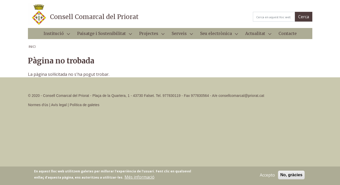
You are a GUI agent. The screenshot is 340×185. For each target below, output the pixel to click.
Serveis (180, 35)
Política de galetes (84, 105)
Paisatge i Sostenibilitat (102, 35)
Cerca (303, 17)
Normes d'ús (38, 105)
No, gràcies (291, 176)
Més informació (139, 178)
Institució (54, 35)
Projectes (149, 35)
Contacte (288, 33)
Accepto (267, 176)
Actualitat (256, 35)
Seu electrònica (217, 35)
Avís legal (59, 105)
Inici (32, 46)
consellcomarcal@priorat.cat (241, 96)
